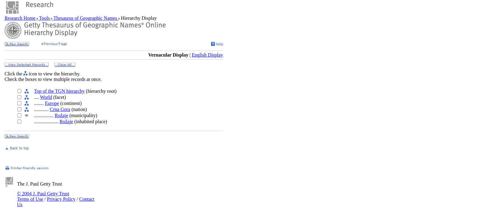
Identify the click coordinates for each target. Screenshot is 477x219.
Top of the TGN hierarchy (59, 91)
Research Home (21, 18)
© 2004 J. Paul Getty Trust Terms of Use (43, 196)
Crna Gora (60, 109)
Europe (52, 103)
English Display (207, 54)
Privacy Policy (61, 199)
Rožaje (61, 115)
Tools (44, 18)
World (46, 97)
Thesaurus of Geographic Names (85, 18)
